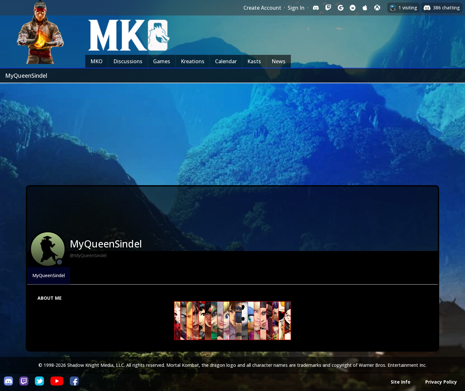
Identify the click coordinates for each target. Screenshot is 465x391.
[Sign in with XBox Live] (377, 8)
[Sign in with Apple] (365, 8)
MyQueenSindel (48, 275)
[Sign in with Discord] (316, 8)
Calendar (226, 61)
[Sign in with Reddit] (352, 8)
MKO (96, 61)
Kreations (192, 61)
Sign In (296, 7)
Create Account (262, 7)
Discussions (127, 61)
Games (161, 61)
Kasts (254, 61)
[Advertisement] (232, 131)
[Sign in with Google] (340, 8)
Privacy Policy (441, 382)
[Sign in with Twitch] (328, 8)
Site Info (400, 382)
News (278, 61)
